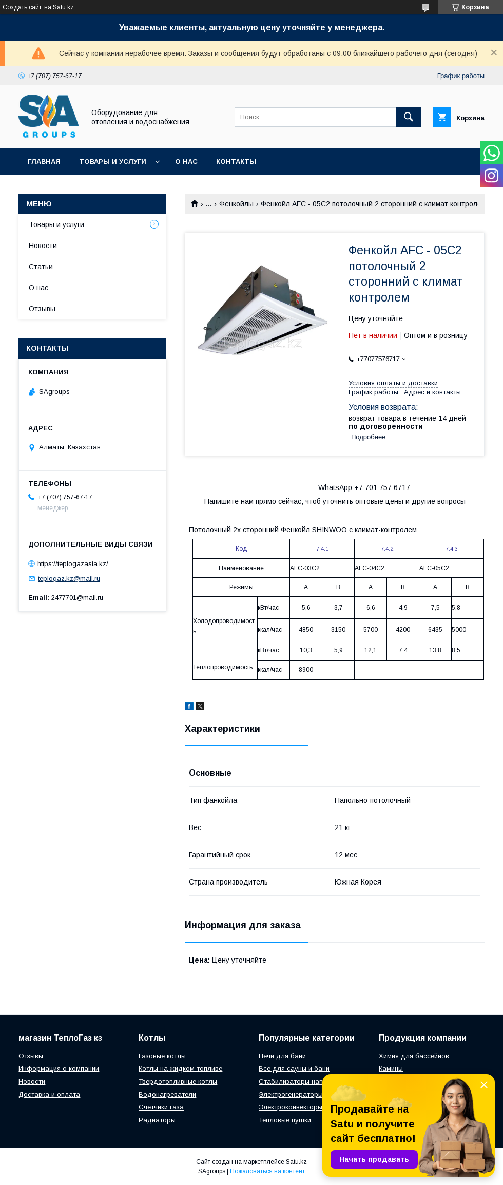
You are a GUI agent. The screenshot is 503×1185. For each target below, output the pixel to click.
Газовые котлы (162, 1056)
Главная (44, 161)
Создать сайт (22, 7)
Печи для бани (282, 1056)
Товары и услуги (112, 161)
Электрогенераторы (291, 1094)
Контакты (236, 161)
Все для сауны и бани (294, 1069)
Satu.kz (296, 1161)
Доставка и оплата (49, 1094)
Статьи (41, 266)
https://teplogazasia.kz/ (72, 564)
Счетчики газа (161, 1107)
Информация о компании (58, 1069)
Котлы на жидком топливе (180, 1069)
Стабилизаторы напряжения (304, 1081)
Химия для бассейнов (414, 1056)
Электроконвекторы (290, 1107)
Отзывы (42, 309)
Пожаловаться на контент (267, 1171)
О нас (186, 161)
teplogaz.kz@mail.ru (69, 578)
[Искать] (408, 117)
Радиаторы (157, 1120)
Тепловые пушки (285, 1120)
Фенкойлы (236, 204)
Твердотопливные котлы (178, 1081)
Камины (391, 1069)
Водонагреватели (167, 1094)
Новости (43, 245)
